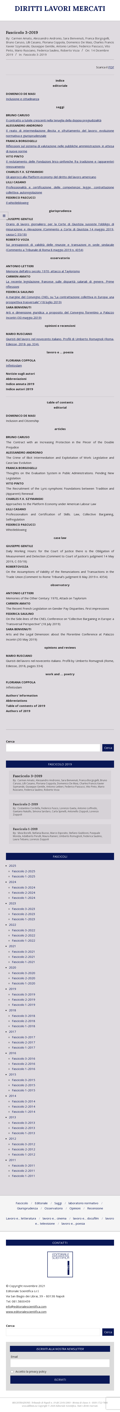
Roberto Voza (69, 50)
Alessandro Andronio (47, 38)
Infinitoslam (14, 365)
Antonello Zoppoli (78, 811)
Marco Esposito (59, 833)
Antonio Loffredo (87, 808)
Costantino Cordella (28, 808)
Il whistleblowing (17, 203)
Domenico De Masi (79, 42)
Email (14, 1357)
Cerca (10, 741)
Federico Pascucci (91, 46)
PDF (111, 67)
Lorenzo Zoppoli (39, 839)
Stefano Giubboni (79, 833)
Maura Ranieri (50, 836)
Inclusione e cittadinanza (22, 99)
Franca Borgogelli (97, 38)
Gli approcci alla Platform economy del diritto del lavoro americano (51, 177)
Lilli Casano (33, 42)
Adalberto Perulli (31, 836)
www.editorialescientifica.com (26, 1312)
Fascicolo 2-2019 (25, 804)
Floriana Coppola (53, 42)
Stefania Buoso (40, 833)
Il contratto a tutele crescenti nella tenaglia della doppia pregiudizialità (53, 120)
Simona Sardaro (42, 811)
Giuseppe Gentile (43, 46)
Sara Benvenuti (73, 38)
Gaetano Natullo (22, 811)
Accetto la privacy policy (28, 1371)
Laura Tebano (21, 839)
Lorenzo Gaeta (68, 808)
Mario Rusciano (25, 50)
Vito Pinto (91, 786)
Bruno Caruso (15, 42)
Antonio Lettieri (66, 46)
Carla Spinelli (59, 811)
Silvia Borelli (24, 833)
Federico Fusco (49, 808)
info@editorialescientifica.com (26, 1306)
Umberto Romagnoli (70, 836)
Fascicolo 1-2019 (25, 829)
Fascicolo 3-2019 (35, 54)
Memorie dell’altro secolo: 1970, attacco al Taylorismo (43, 271)
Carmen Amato (22, 38)
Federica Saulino (48, 50)
